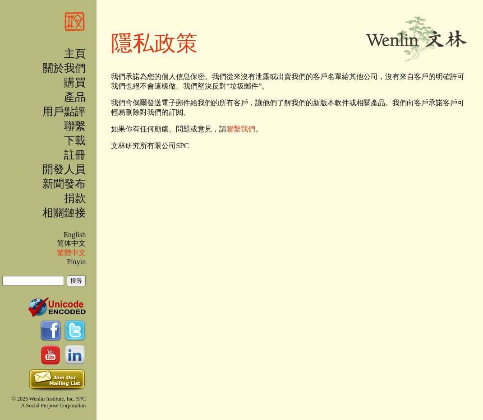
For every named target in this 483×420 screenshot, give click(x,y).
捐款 (75, 198)
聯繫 (75, 126)
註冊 (75, 155)
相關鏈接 (64, 213)
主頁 (75, 54)
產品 (75, 97)
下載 (75, 140)
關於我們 (64, 68)
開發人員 (64, 169)
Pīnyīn (76, 262)
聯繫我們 (240, 129)
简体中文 (71, 243)
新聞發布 (64, 184)
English (75, 234)
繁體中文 (71, 253)
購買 (75, 83)
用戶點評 (64, 111)
